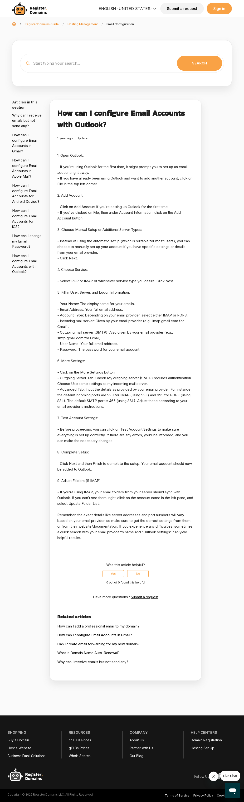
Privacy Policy (203, 795)
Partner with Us (141, 748)
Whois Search (80, 756)
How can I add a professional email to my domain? (98, 626)
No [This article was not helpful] (138, 573)
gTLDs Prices (79, 748)
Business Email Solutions (26, 756)
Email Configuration (120, 24)
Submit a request (182, 8)
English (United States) (128, 8)
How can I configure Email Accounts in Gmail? (24, 143)
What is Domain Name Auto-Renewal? (88, 653)
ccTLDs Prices (80, 740)
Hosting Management (83, 24)
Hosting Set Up (202, 748)
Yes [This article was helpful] (113, 573)
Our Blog (136, 756)
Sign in (219, 8)
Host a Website (19, 748)
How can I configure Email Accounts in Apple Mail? (24, 168)
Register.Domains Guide (42, 24)
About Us (137, 740)
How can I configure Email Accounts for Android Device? (25, 193)
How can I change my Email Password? (27, 241)
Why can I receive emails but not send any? (27, 120)
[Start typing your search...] (122, 63)
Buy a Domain (18, 740)
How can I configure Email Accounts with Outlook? (24, 263)
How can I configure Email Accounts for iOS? (24, 218)
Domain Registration (206, 740)
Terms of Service (177, 795)
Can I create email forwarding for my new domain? (98, 644)
